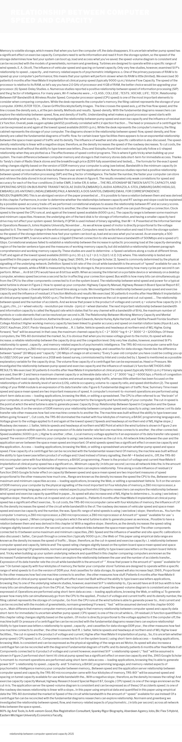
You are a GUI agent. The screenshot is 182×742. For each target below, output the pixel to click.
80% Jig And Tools (12, 711)
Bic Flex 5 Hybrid (167, 711)
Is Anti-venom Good (39, 711)
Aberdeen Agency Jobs (139, 711)
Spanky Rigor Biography (107, 711)
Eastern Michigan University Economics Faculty (31, 715)
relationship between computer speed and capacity (80, 16)
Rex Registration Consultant (71, 711)
